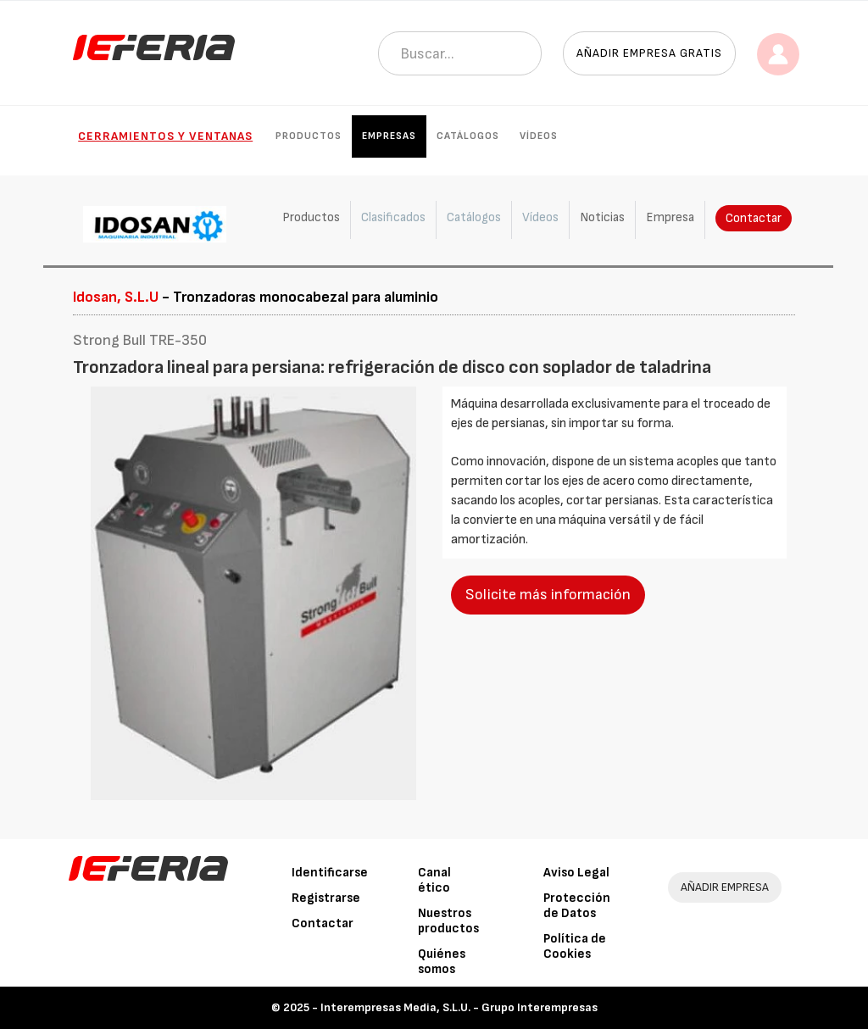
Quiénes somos (441, 961)
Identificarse (330, 873)
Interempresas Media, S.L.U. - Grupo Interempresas (459, 1007)
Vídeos (539, 136)
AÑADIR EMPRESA (725, 887)
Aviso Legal (576, 873)
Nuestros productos (448, 921)
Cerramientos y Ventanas (165, 136)
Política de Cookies (574, 946)
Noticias (602, 217)
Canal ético (434, 880)
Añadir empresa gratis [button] (649, 53)
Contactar (754, 218)
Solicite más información (548, 594)
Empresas (389, 136)
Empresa (670, 217)
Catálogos (468, 136)
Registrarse (326, 898)
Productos (308, 136)
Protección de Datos (576, 905)
